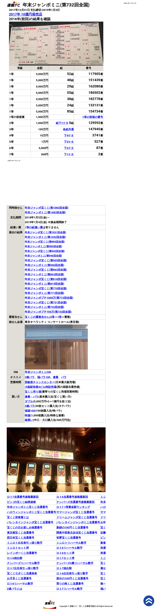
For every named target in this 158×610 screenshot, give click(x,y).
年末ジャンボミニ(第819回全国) (44, 283)
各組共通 (68, 129)
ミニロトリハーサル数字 (71, 542)
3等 (52, 317)
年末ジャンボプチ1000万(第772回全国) (49, 297)
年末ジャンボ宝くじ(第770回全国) (46, 288)
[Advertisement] (31, 182)
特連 (27, 415)
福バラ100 (43, 377)
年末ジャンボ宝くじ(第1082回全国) (46, 207)
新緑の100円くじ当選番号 (72, 527)
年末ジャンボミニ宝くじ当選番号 (27, 507)
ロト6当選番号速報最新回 (72, 497)
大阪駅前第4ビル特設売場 (40, 387)
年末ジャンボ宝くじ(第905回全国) (46, 260)
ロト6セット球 (65, 553)
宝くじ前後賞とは (18, 517)
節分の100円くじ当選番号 (72, 578)
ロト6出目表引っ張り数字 (72, 573)
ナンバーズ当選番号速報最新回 (75, 502)
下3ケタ (69, 141)
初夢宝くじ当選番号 (68, 537)
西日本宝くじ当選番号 (20, 537)
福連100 (30, 410)
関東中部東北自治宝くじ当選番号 (76, 532)
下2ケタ (69, 148)
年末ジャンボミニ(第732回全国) (44, 307)
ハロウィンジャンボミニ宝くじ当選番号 (31, 512)
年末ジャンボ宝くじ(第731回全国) (46, 302)
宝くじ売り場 (33, 391)
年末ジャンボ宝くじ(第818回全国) (46, 279)
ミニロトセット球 (18, 547)
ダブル (29, 401)
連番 (55, 377)
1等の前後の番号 (92, 117)
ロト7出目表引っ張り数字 (23, 568)
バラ (63, 377)
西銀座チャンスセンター (40, 382)
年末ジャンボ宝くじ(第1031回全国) (45, 232)
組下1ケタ (62, 123)
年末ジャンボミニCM (38, 372)
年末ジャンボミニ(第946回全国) (43, 255)
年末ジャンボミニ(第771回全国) (44, 293)
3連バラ (30, 377)
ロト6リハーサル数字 (69, 547)
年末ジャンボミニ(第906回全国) (44, 265)
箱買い (29, 420)
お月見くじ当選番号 (19, 578)
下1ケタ (69, 154)
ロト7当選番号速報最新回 (23, 497)
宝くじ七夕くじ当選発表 (22, 573)
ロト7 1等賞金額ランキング (73, 507)
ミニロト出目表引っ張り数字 (24, 542)
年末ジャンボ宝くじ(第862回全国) (46, 269)
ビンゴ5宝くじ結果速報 (21, 502)
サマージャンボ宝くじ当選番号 (75, 512)
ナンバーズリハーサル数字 (23, 563)
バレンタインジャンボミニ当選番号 (78, 522)
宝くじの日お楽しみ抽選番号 (24, 527)
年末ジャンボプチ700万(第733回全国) (48, 311)
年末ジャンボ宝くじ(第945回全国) (45, 251)
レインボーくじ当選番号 (22, 553)
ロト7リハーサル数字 (69, 588)
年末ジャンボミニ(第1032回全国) (45, 237)
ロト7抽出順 (64, 568)
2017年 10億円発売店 (25, 14)
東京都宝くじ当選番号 (20, 532)
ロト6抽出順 (14, 558)
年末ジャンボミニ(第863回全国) (44, 274)
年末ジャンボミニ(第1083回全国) (45, 212)
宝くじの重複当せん (37, 317)
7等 (59, 317)
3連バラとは (14, 588)
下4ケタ (69, 135)
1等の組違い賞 (34, 227)
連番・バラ (31, 396)
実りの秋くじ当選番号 (70, 583)
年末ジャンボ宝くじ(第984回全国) (45, 241)
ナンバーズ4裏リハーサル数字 (74, 563)
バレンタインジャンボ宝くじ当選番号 (30, 522)
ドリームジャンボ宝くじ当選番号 (76, 517)
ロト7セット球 (65, 558)
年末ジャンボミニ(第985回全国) (43, 246)
